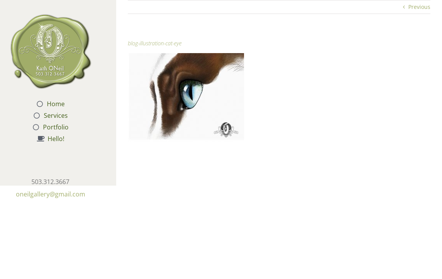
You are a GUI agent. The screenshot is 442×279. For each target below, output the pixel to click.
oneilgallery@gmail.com (50, 194)
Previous (419, 6)
